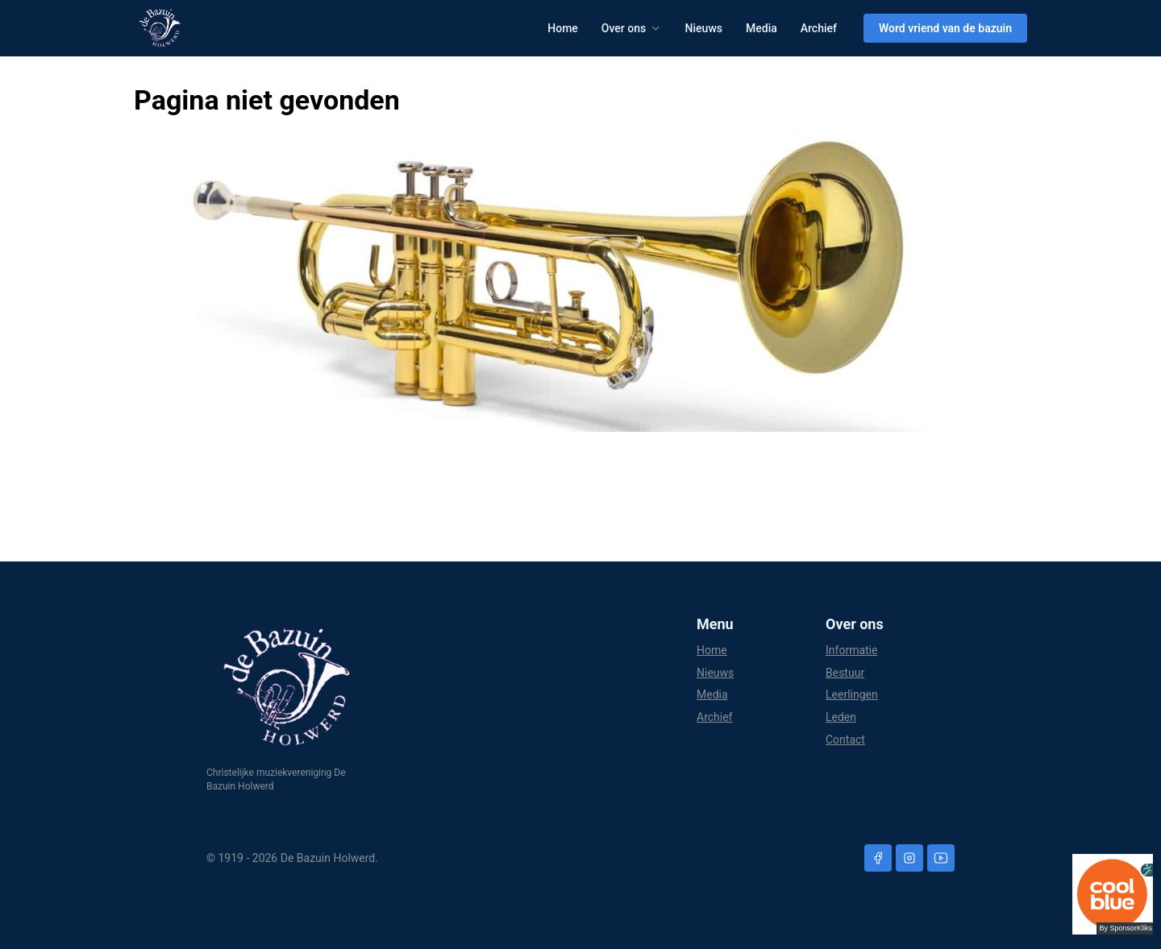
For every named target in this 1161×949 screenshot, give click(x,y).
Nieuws (703, 28)
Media (761, 28)
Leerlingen (852, 694)
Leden (841, 717)
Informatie (851, 650)
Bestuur (845, 672)
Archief (819, 28)
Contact (845, 739)
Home (562, 28)
